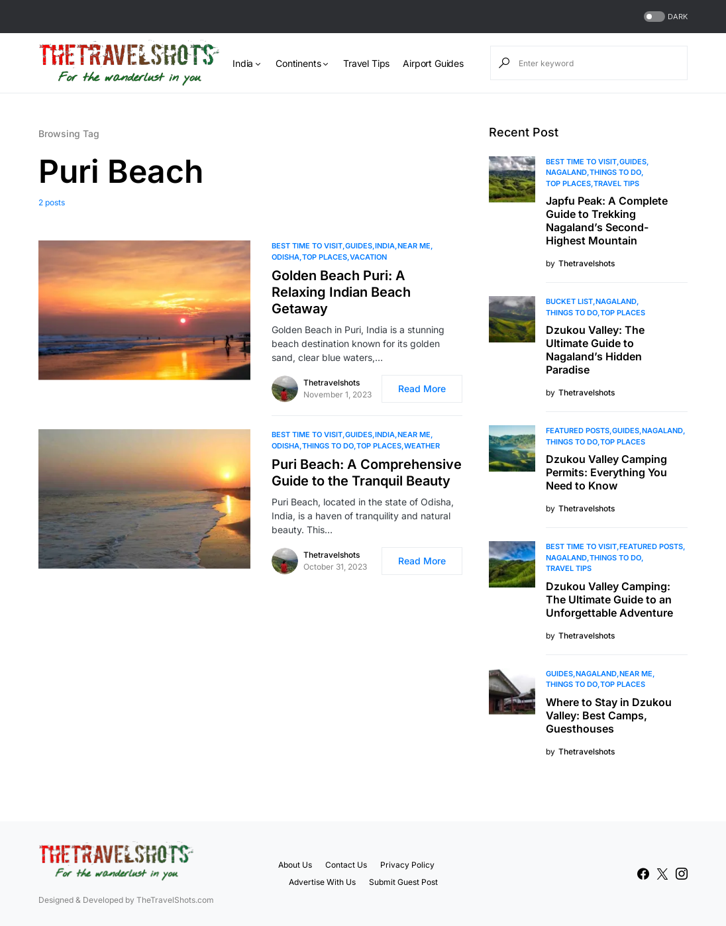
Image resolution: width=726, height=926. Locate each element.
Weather (422, 445)
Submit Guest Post (403, 882)
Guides (358, 245)
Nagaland (566, 172)
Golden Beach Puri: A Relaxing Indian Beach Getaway (341, 292)
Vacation (368, 257)
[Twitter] (662, 874)
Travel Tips (616, 183)
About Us (295, 865)
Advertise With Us (322, 882)
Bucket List (569, 301)
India (385, 245)
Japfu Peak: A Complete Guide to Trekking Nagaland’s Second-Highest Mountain (607, 220)
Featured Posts (577, 430)
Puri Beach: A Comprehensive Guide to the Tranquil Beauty (367, 472)
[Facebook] (643, 874)
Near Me (414, 245)
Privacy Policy (407, 865)
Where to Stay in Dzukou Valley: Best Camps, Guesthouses (609, 715)
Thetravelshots (331, 382)
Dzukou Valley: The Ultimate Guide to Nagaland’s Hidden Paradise (595, 349)
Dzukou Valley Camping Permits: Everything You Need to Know (606, 472)
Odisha (285, 257)
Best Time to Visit (307, 245)
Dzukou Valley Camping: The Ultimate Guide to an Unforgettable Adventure (609, 599)
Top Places (324, 257)
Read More (422, 388)
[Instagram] (682, 874)
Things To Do (328, 445)
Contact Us (346, 865)
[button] (664, 17)
